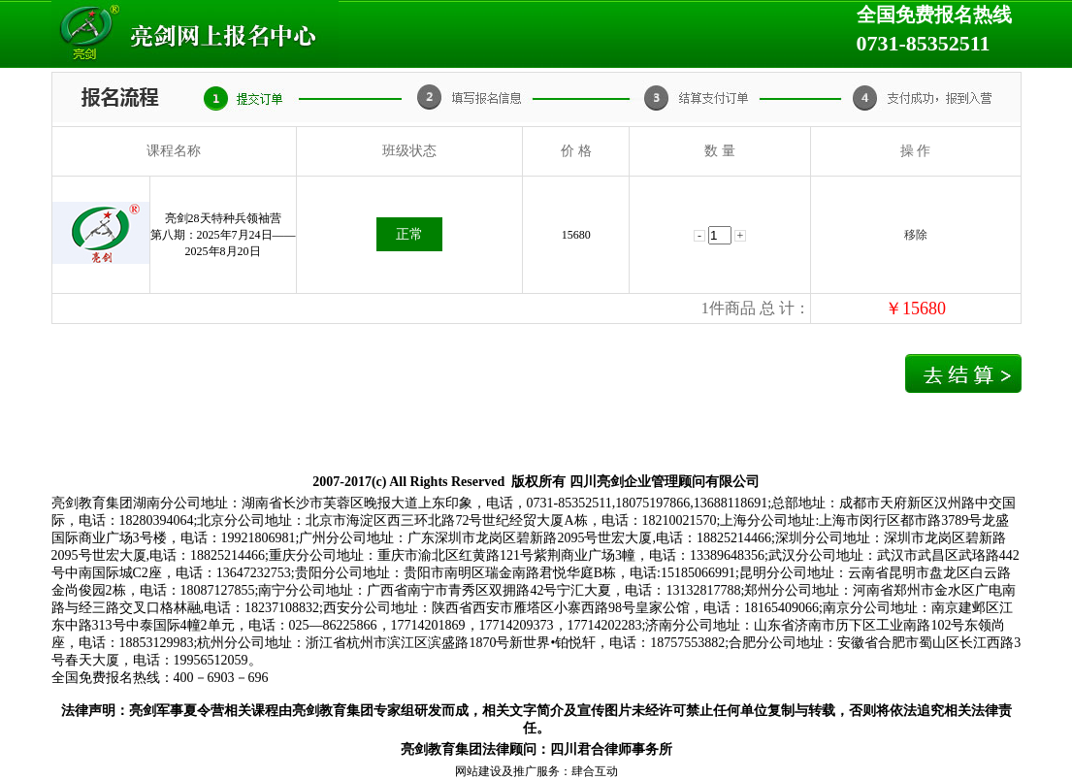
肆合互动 (594, 771)
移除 (915, 235)
